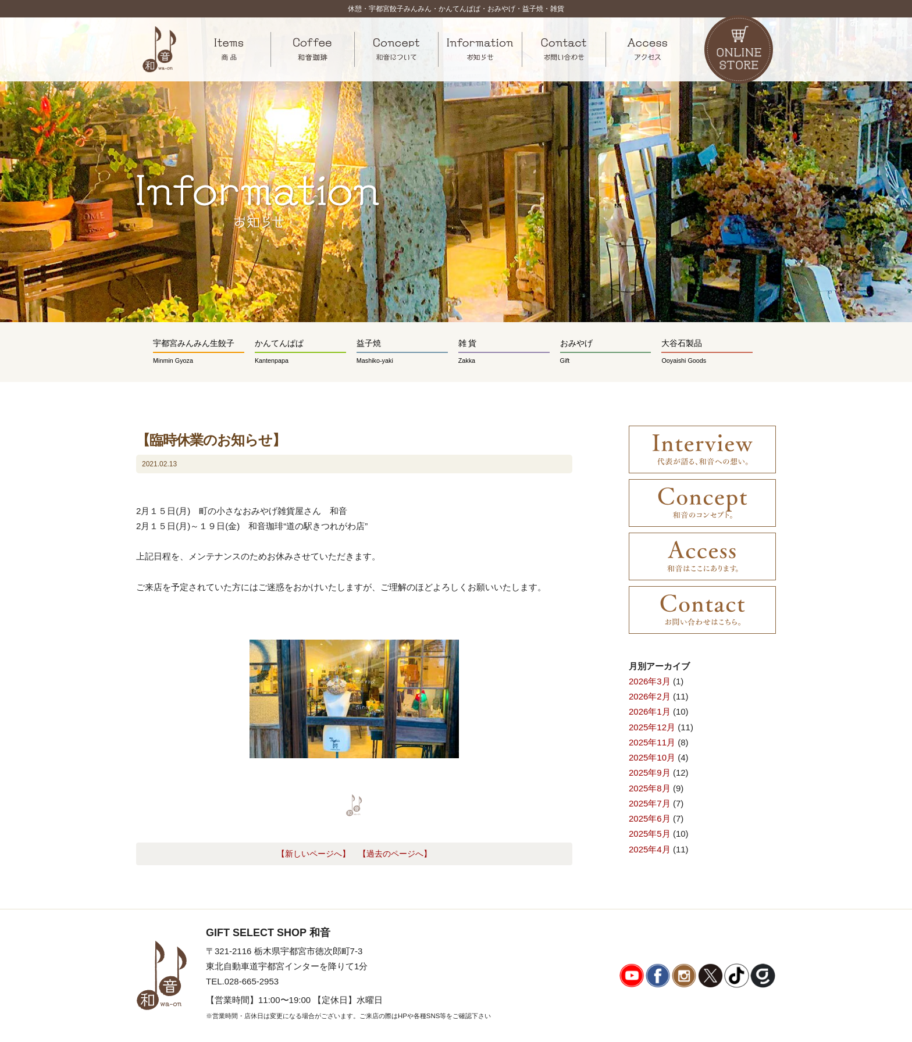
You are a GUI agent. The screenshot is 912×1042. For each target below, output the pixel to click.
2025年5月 (650, 833)
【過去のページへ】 (395, 854)
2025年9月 (650, 772)
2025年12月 (652, 727)
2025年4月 (650, 849)
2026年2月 (650, 696)
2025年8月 (650, 788)
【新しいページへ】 (313, 854)
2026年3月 (650, 681)
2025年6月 (650, 818)
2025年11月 (652, 742)
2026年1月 (650, 711)
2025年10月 (652, 757)
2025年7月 (650, 803)
